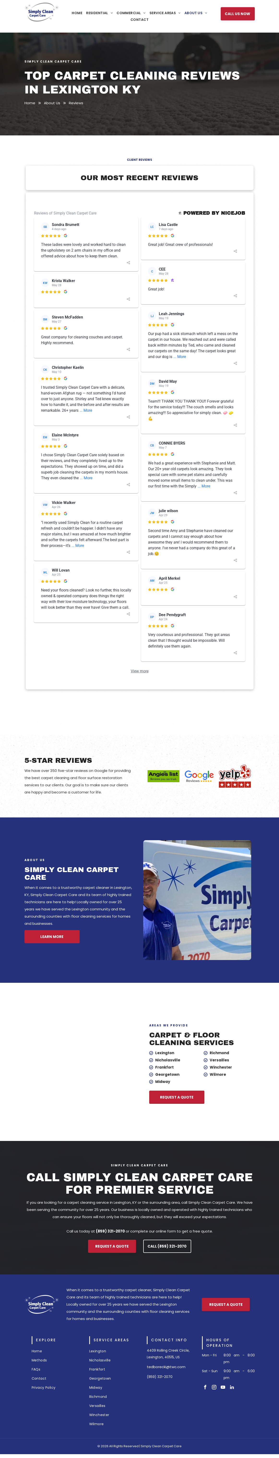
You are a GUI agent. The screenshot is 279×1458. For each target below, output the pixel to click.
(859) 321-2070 (159, 1376)
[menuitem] (77, 13)
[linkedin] (232, 1388)
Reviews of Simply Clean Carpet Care (68, 213)
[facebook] (205, 1388)
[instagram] (214, 1388)
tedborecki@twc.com (166, 1366)
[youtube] (223, 1388)
